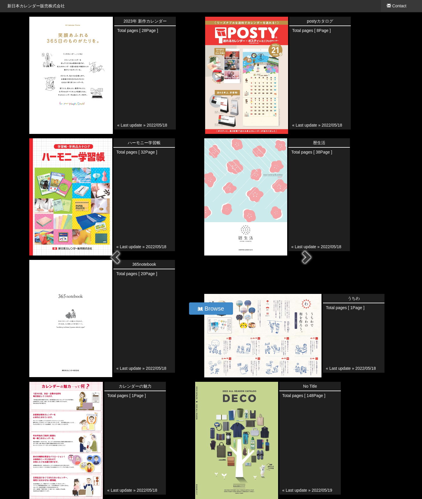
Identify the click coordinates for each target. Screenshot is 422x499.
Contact (396, 6)
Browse (211, 308)
